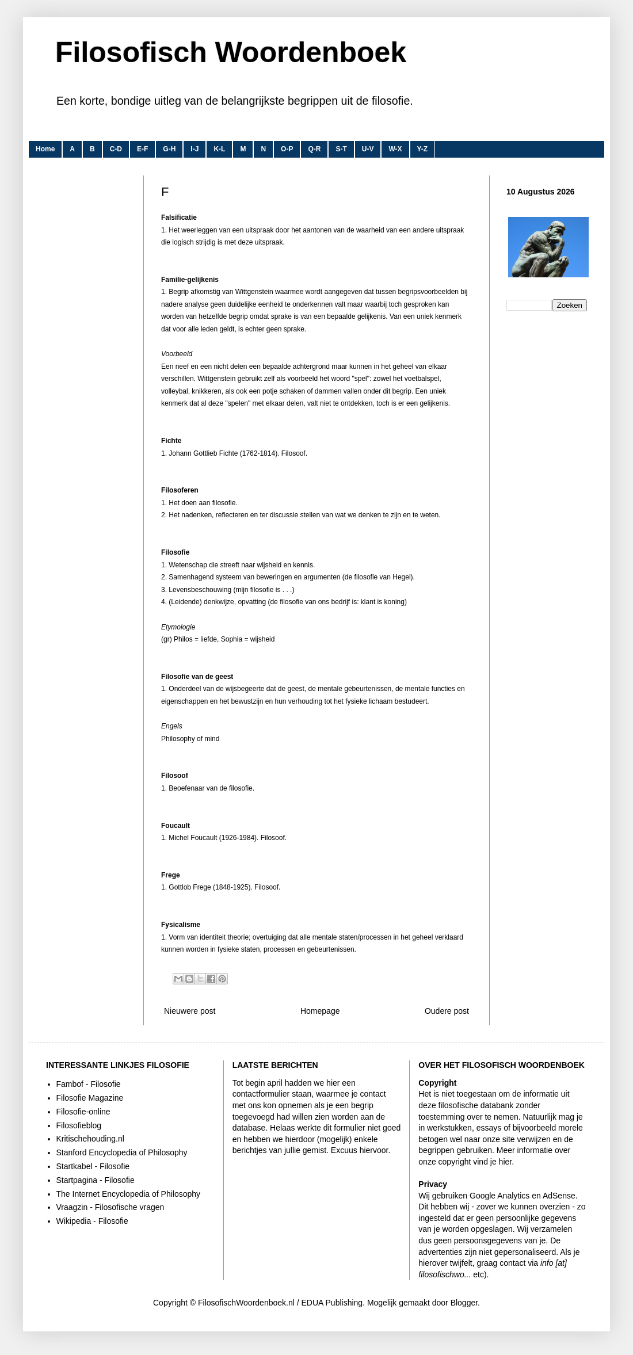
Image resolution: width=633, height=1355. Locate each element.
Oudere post (447, 1011)
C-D (116, 149)
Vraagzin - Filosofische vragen (110, 1207)
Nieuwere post (190, 1011)
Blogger (464, 1302)
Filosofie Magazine (90, 1097)
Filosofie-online (83, 1111)
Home (45, 149)
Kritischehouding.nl (90, 1138)
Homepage (320, 1011)
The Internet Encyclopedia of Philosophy (128, 1193)
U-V (368, 149)
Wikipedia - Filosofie (92, 1221)
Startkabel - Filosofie (93, 1166)
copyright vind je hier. (476, 1161)
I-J (194, 149)
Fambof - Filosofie (88, 1084)
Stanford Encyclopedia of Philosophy (122, 1152)
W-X (395, 149)
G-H (169, 149)
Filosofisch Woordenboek (230, 52)
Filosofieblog (79, 1125)
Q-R (314, 149)
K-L (219, 149)
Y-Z (422, 149)
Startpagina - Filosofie (95, 1180)
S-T (340, 149)
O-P (287, 149)
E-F (142, 149)
